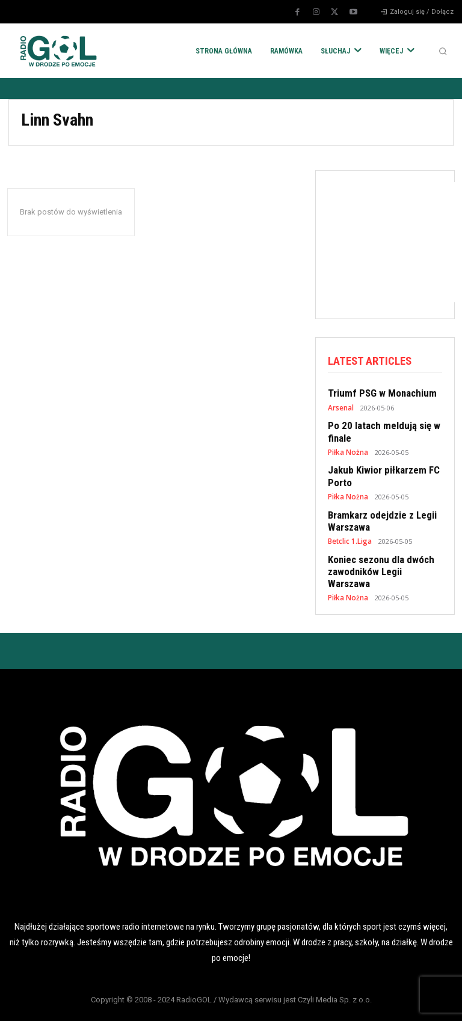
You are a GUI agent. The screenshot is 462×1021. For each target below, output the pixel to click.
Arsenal (340, 406)
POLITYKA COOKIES (173, 1002)
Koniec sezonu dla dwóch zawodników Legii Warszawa (382, 555)
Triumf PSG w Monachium (378, 392)
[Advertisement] (395, 242)
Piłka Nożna (347, 448)
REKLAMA (289, 1002)
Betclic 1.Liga (349, 532)
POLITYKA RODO (57, 1002)
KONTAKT (404, 1002)
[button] (443, 51)
